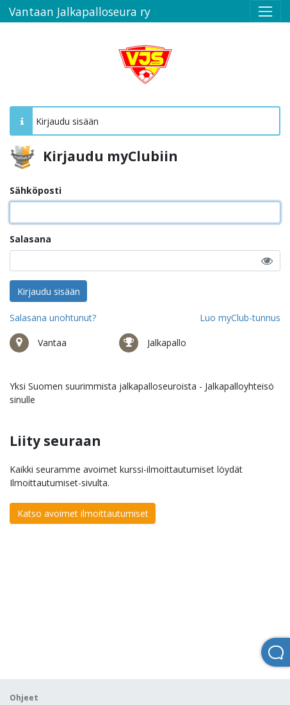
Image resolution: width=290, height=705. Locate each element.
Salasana (30, 239)
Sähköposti (35, 190)
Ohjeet (24, 697)
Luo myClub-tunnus (240, 318)
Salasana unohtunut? (53, 318)
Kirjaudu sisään (48, 291)
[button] (267, 260)
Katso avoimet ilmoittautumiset (83, 513)
